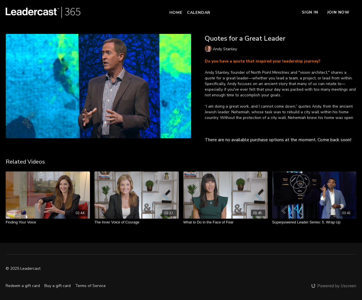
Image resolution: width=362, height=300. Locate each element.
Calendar (198, 12)
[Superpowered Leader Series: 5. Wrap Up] (314, 222)
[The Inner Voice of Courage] (136, 222)
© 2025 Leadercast (23, 269)
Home (175, 12)
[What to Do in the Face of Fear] (225, 222)
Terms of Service (90, 285)
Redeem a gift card (23, 285)
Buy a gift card (57, 285)
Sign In (310, 12)
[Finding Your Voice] (48, 222)
